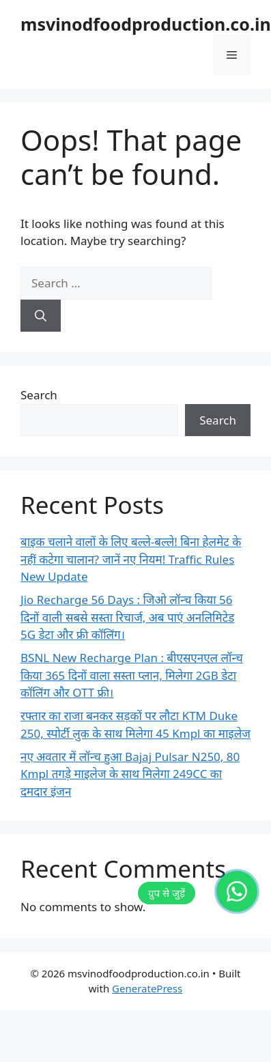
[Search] (40, 316)
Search (38, 395)
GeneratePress (147, 988)
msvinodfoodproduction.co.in (145, 23)
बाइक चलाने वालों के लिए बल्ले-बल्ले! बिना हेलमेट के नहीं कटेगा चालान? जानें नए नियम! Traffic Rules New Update (130, 559)
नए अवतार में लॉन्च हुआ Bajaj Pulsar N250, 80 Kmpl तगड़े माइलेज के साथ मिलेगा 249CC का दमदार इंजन (130, 774)
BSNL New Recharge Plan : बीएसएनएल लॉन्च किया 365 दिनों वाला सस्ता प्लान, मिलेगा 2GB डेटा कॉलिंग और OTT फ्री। (131, 675)
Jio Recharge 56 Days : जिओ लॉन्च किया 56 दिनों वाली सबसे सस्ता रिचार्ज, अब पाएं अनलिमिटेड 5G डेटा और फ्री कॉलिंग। (127, 617)
